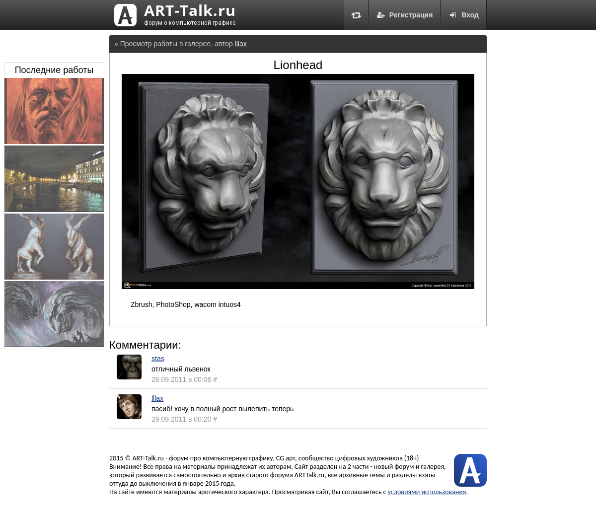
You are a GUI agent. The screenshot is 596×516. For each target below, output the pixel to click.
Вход (463, 15)
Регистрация (404, 15)
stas (157, 359)
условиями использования (427, 492)
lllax (241, 44)
